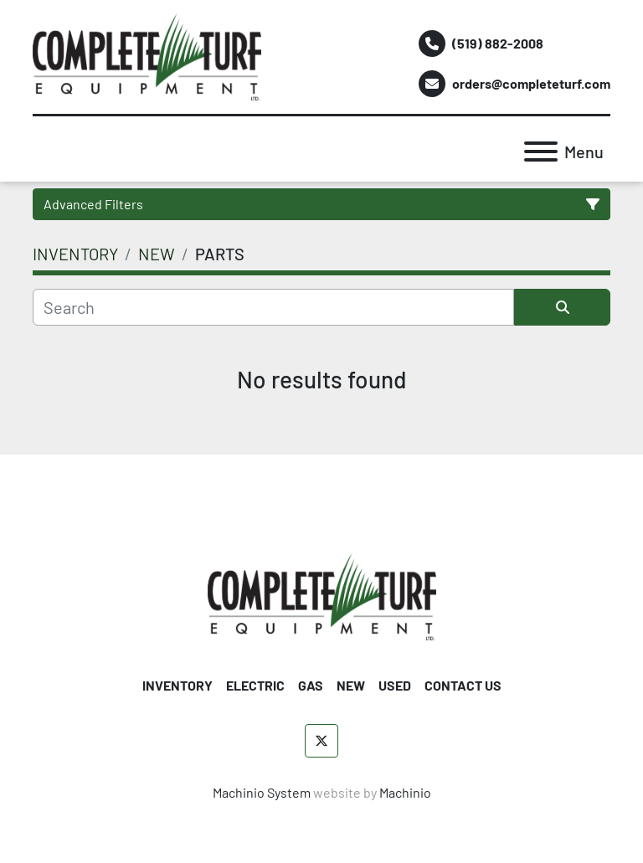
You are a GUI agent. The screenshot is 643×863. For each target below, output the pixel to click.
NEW (351, 685)
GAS (310, 685)
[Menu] (541, 151)
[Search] (273, 307)
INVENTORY (177, 685)
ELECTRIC (255, 685)
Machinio (405, 792)
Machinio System (262, 792)
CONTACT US (463, 685)
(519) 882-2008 (497, 43)
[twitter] (321, 741)
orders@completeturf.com (531, 83)
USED (394, 685)
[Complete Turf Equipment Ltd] (322, 595)
